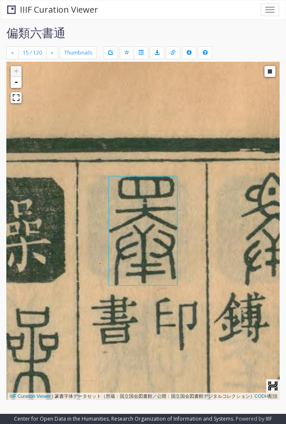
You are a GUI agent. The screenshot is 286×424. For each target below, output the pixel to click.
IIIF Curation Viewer (52, 9)
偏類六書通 (36, 33)
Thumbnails (78, 52)
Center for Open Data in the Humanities (61, 418)
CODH (261, 396)
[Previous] (12, 53)
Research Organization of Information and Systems (172, 418)
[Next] (52, 53)
